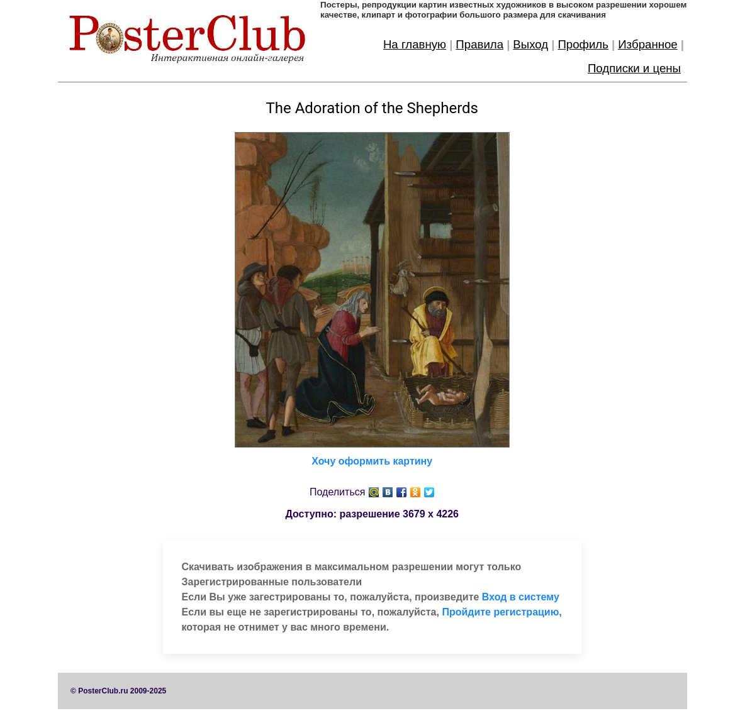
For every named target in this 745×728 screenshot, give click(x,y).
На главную (414, 44)
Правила (479, 44)
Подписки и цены (634, 68)
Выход (530, 44)
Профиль (582, 44)
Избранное (648, 44)
